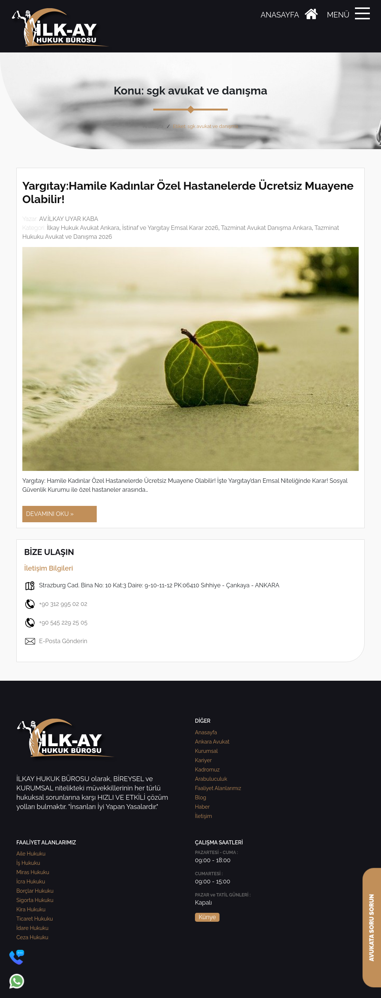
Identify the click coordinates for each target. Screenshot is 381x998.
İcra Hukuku (30, 882)
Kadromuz (207, 770)
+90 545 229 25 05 (55, 622)
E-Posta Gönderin (55, 641)
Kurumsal (206, 751)
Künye (207, 917)
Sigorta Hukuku (34, 900)
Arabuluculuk (211, 779)
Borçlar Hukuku (35, 891)
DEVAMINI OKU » (50, 513)
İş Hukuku (28, 863)
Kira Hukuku (30, 909)
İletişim (203, 816)
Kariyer (203, 760)
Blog (200, 797)
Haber (202, 807)
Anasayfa (153, 126)
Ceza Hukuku (32, 937)
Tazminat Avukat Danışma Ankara (266, 227)
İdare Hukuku (32, 928)
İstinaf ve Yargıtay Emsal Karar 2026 (170, 227)
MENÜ (338, 14)
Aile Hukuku (30, 854)
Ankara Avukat (212, 742)
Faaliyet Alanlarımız (218, 788)
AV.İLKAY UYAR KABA (68, 218)
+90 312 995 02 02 (55, 604)
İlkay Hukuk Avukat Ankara (83, 227)
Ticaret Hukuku (34, 919)
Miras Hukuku (32, 872)
